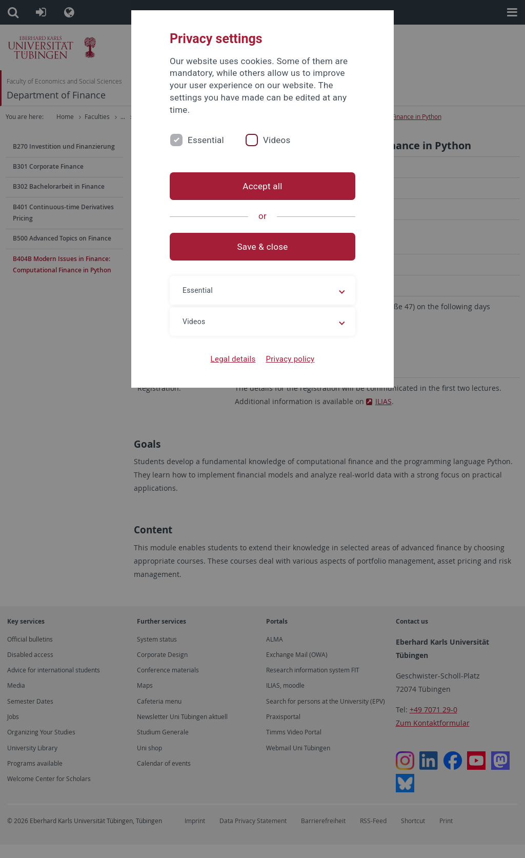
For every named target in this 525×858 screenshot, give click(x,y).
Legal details (233, 359)
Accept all (262, 186)
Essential (206, 140)
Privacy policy (290, 359)
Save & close (262, 247)
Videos (277, 140)
